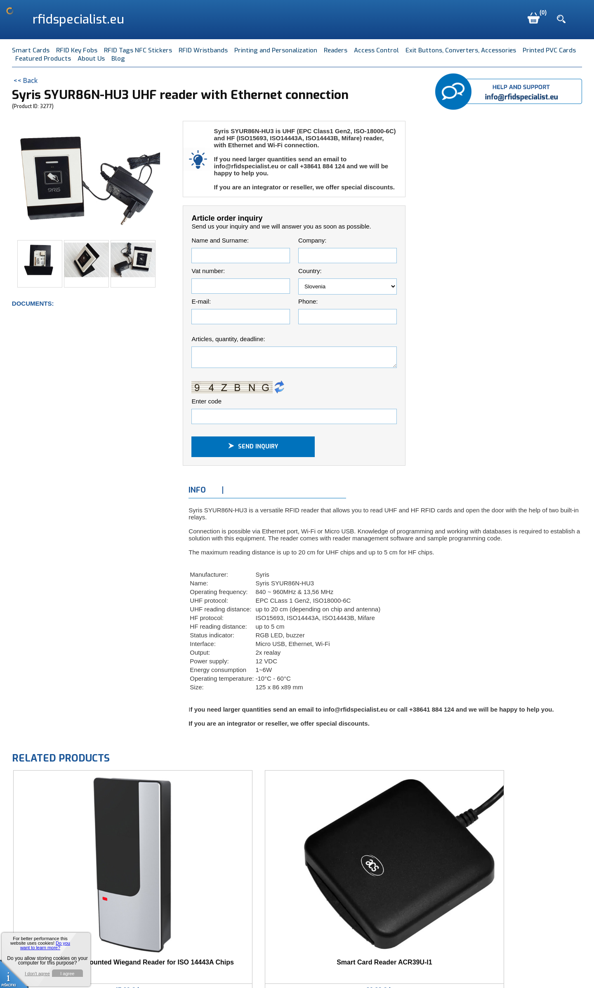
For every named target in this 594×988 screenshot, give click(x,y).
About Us (91, 58)
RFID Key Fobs (76, 50)
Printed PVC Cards (549, 50)
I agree (67, 973)
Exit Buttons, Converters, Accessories (460, 50)
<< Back (25, 80)
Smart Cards (31, 50)
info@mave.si (287, 970)
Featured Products (43, 58)
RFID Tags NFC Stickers (138, 50)
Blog (118, 58)
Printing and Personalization (275, 50)
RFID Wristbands (203, 50)
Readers (335, 50)
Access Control (376, 50)
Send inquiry (253, 449)
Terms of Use (338, 970)
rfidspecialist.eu (78, 19)
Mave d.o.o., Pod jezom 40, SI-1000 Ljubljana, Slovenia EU (170, 970)
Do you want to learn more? (45, 945)
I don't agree (37, 973)
